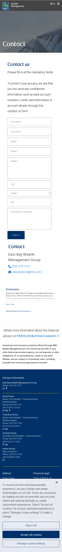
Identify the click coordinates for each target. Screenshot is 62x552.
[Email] (29, 141)
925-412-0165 (13, 407)
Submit (16, 235)
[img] (31, 32)
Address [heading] (6, 473)
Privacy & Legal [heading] (41, 473)
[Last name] (29, 132)
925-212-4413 (13, 426)
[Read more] (10, 304)
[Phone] (29, 151)
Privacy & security (41, 477)
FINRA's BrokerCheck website (36, 336)
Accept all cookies (31, 534)
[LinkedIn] (7, 410)
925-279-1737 (19, 266)
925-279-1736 (15, 423)
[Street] (29, 168)
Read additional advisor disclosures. (18, 311)
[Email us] (3, 388)
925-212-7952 (13, 441)
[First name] (29, 122)
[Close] (56, 482)
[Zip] (29, 202)
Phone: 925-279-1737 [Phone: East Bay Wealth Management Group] (12, 385)
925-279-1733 (15, 454)
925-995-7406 (13, 457)
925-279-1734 (15, 438)
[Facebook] (7, 388)
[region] (31, 515)
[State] (29, 193)
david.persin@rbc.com (24, 272)
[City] (29, 184)
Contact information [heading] (13, 377)
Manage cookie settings (31, 543)
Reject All (31, 525)
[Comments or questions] (29, 218)
